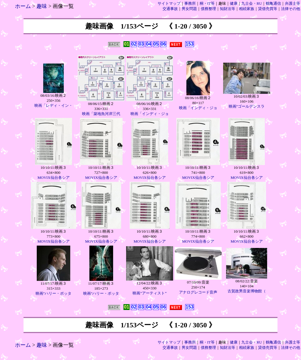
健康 (234, 3)
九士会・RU (251, 3)
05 (156, 44)
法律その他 (290, 8)
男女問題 (189, 8)
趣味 (41, 6)
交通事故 (170, 8)
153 (190, 44)
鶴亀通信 (273, 3)
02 (134, 44)
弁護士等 (292, 3)
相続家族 (246, 8)
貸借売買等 (267, 8)
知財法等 (227, 8)
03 (141, 44)
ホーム (23, 6)
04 (148, 44)
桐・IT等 (207, 3)
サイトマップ (169, 3)
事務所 (190, 3)
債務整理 (208, 8)
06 (163, 44)
